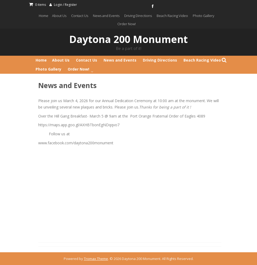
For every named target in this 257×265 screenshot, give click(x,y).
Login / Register (65, 4)
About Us (59, 15)
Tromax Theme (96, 258)
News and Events (106, 15)
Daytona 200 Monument (128, 39)
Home (43, 15)
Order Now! (126, 23)
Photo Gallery (203, 15)
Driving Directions (138, 15)
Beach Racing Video (172, 15)
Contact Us (79, 15)
